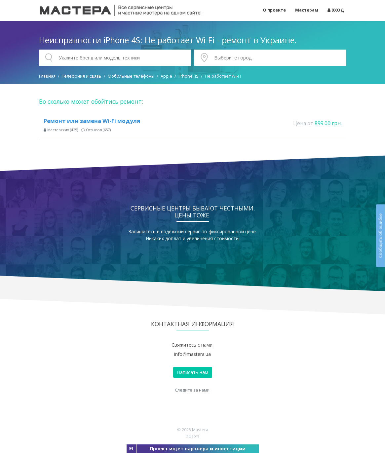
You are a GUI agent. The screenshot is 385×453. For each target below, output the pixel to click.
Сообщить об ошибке (380, 235)
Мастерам (306, 10)
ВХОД (335, 10)
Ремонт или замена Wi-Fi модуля (92, 121)
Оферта (192, 436)
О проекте (274, 10)
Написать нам (192, 372)
